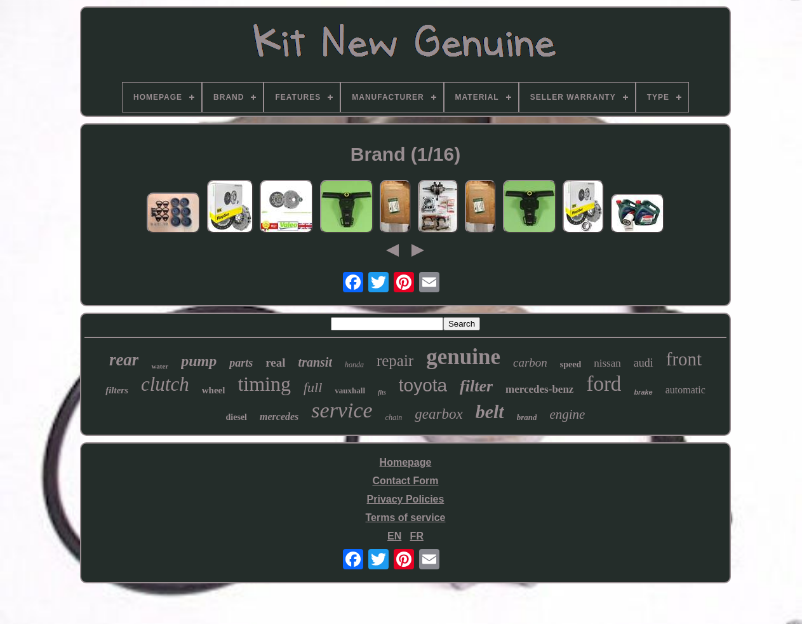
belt (490, 411)
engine (567, 414)
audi (643, 362)
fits (382, 392)
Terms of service (405, 517)
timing (264, 383)
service (341, 410)
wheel (213, 390)
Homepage (406, 462)
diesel (236, 417)
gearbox (438, 414)
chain (394, 417)
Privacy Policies (405, 499)
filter (476, 386)
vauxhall (350, 390)
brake (643, 392)
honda (354, 364)
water (159, 366)
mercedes (279, 416)
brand (527, 417)
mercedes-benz (539, 389)
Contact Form (405, 480)
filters (116, 390)
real (275, 362)
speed (570, 364)
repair (395, 360)
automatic (685, 389)
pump (199, 361)
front (684, 359)
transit (315, 362)
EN (394, 536)
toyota (423, 385)
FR (417, 536)
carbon (530, 362)
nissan (607, 363)
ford (603, 383)
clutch (165, 384)
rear (124, 359)
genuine (463, 356)
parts (241, 362)
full (313, 387)
